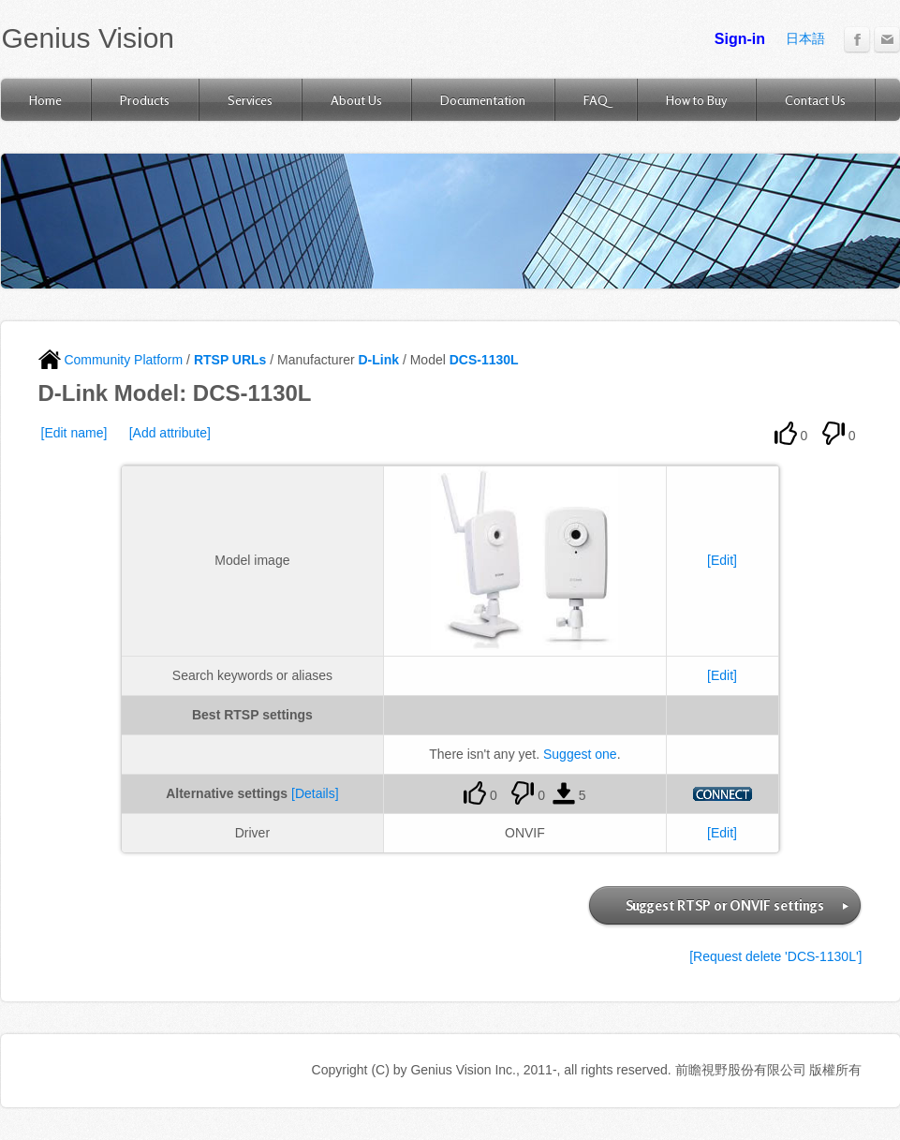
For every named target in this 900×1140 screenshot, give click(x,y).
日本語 (805, 38)
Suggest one (580, 754)
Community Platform (111, 359)
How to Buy (696, 100)
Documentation (482, 100)
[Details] (315, 793)
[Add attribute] (170, 432)
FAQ (595, 100)
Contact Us (815, 100)
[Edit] (722, 560)
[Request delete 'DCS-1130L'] (775, 956)
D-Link (378, 359)
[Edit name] (74, 432)
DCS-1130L (484, 359)
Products (145, 100)
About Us (356, 100)
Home (45, 100)
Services (250, 100)
